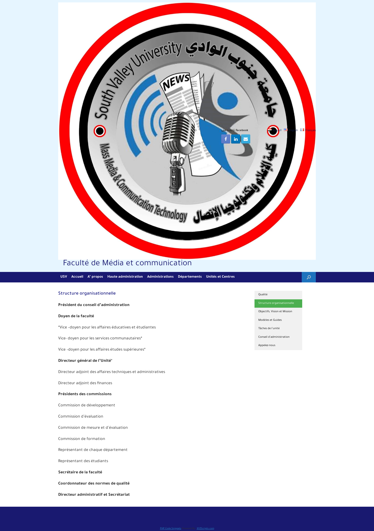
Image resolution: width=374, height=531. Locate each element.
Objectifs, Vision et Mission (275, 311)
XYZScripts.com (205, 528)
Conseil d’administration (274, 337)
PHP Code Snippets (170, 528)
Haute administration (125, 277)
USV (63, 277)
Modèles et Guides (270, 320)
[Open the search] (309, 277)
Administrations (160, 277)
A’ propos (95, 277)
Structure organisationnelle (276, 303)
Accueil (77, 277)
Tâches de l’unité (269, 328)
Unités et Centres (220, 277)
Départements (190, 277)
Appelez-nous (266, 345)
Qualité (263, 294)
